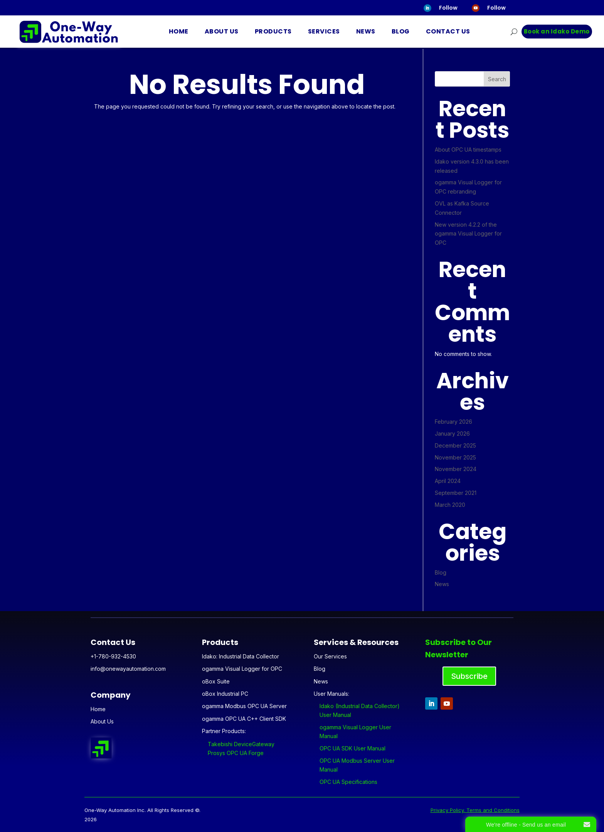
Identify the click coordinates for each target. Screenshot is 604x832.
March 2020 (450, 504)
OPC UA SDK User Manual (352, 748)
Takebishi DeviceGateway (241, 744)
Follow (448, 8)
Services (324, 31)
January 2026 (452, 433)
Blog (401, 31)
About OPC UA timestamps (468, 149)
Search (497, 79)
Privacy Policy (447, 810)
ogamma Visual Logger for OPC (242, 668)
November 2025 (455, 457)
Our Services (330, 656)
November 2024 (455, 469)
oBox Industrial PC (225, 693)
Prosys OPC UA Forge (236, 753)
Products (273, 31)
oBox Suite (216, 681)
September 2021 (455, 493)
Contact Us (448, 31)
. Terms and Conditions (492, 810)
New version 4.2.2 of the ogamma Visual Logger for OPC (468, 233)
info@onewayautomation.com (128, 668)
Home (178, 31)
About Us (222, 31)
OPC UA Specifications (348, 782)
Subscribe (469, 676)
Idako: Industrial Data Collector (240, 656)
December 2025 (455, 445)
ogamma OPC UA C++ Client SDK (244, 718)
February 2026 (453, 421)
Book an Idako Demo (557, 31)
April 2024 (448, 481)
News (365, 31)
